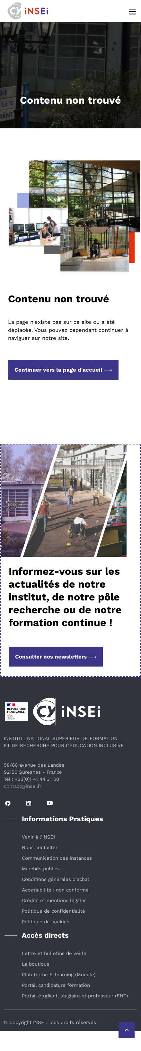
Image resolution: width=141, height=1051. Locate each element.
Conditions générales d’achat (55, 879)
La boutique (35, 964)
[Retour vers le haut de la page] (127, 1030)
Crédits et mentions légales (54, 900)
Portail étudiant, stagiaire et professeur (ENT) (75, 996)
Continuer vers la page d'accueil (63, 369)
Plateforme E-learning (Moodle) (58, 975)
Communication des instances (57, 858)
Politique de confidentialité (53, 911)
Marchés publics (41, 869)
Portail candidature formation (56, 985)
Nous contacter (39, 847)
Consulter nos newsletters (55, 656)
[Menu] (133, 11)
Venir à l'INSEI (38, 837)
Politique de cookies (45, 922)
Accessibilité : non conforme (55, 890)
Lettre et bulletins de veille (54, 953)
